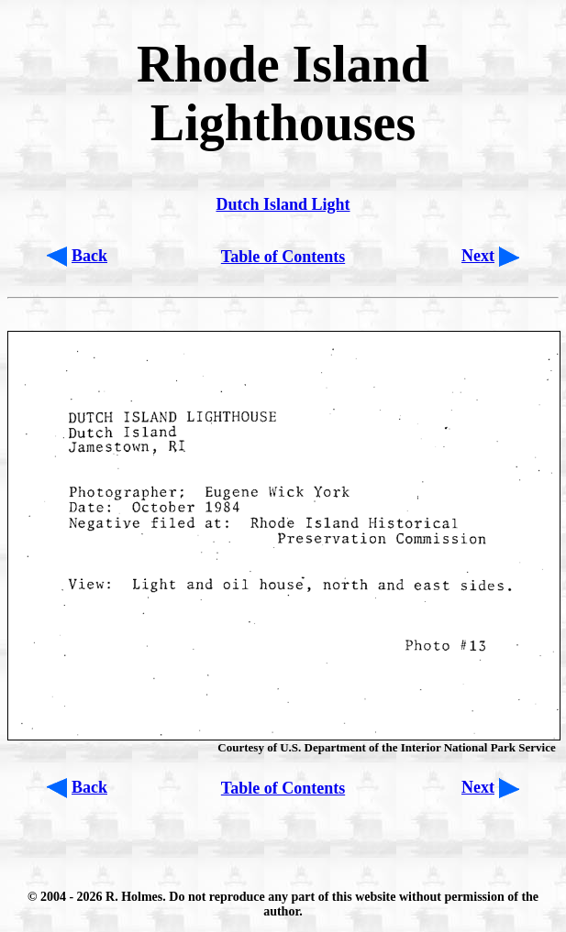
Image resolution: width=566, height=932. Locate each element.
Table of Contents (283, 256)
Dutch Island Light (283, 204)
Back (89, 256)
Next (477, 256)
